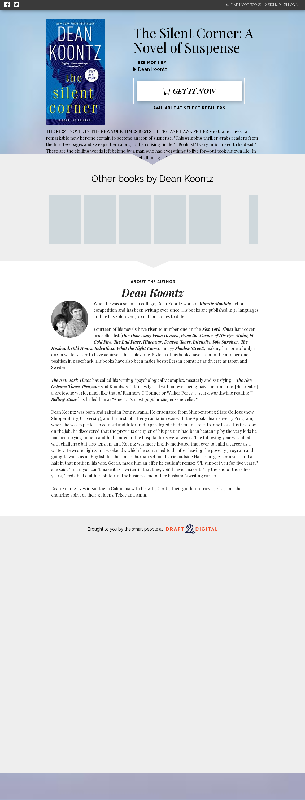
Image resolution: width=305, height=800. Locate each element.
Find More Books (243, 5)
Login (290, 5)
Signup (272, 5)
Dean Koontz (152, 69)
